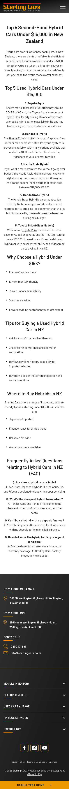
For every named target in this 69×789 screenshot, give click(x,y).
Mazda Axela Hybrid (30, 173)
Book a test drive (34, 785)
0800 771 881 (18, 646)
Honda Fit (15, 138)
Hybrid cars (12, 51)
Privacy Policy (18, 761)
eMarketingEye (34, 774)
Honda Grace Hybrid (25, 199)
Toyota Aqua (39, 112)
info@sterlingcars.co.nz (26, 653)
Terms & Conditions (37, 761)
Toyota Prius (29, 230)
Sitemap (53, 761)
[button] (63, 6)
